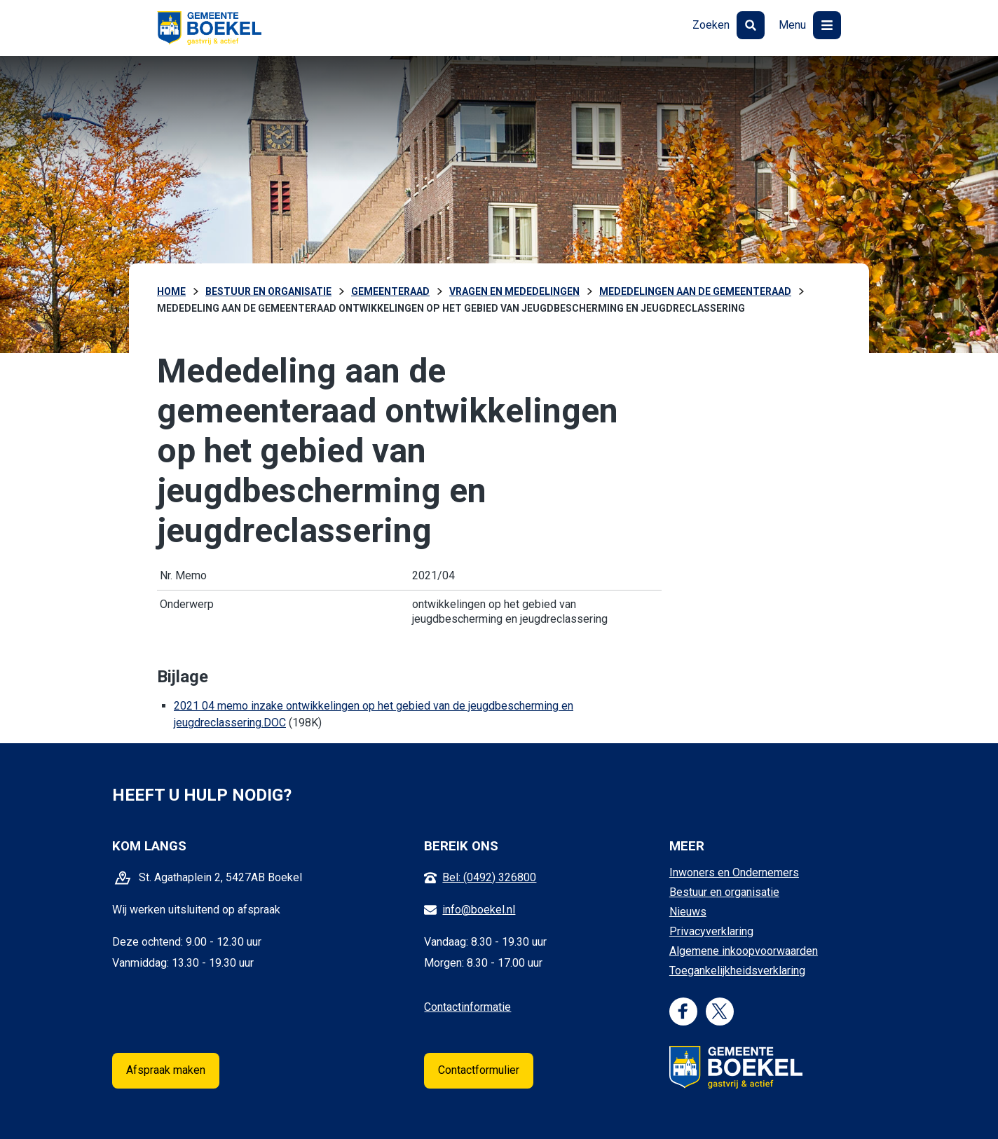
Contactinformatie (467, 1007)
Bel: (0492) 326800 (489, 877)
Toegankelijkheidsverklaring (737, 970)
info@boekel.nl (478, 909)
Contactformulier (478, 1070)
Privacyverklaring (711, 931)
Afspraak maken (165, 1070)
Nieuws (687, 911)
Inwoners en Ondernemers (734, 872)
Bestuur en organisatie (724, 892)
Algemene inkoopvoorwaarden (743, 951)
